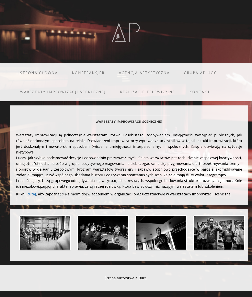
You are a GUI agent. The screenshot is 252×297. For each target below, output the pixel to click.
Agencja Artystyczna (144, 72)
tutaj (31, 194)
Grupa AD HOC (200, 72)
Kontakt (200, 91)
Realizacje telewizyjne (147, 91)
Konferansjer (88, 72)
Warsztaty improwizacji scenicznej (63, 91)
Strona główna (39, 72)
